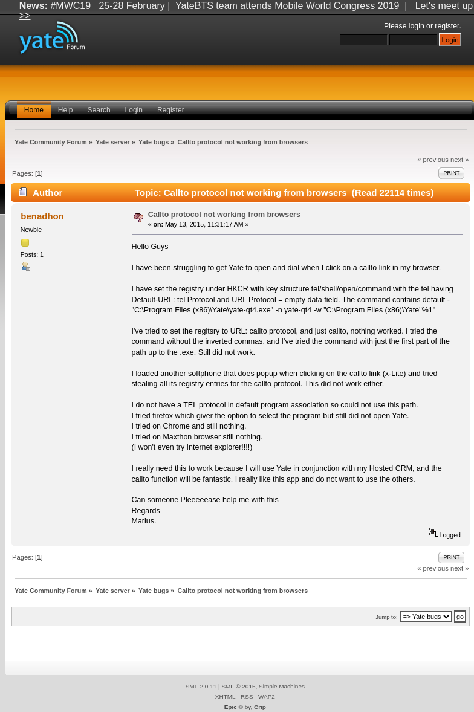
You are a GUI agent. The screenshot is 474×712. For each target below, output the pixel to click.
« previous (433, 159)
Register (170, 110)
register (447, 26)
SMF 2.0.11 (201, 686)
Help (65, 110)
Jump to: (386, 616)
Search (99, 110)
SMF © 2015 (238, 686)
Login (134, 110)
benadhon (42, 216)
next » (459, 159)
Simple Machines (282, 686)
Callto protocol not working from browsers (224, 214)
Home (34, 110)
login (416, 26)
